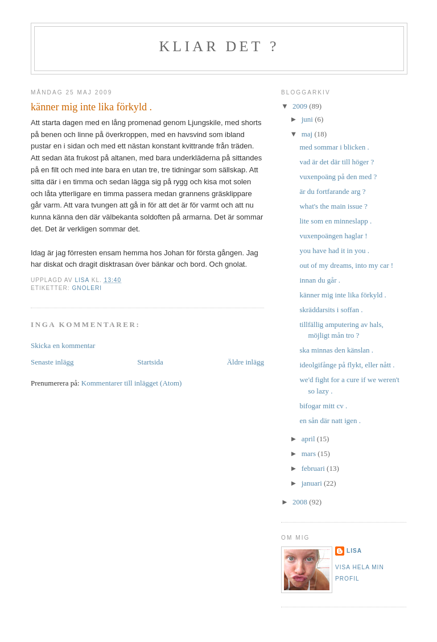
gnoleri (87, 288)
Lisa (354, 551)
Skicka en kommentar (63, 345)
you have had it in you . (334, 250)
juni (308, 119)
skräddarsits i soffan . (330, 309)
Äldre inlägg (245, 362)
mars (310, 453)
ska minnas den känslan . (336, 350)
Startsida (150, 362)
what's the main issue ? (333, 206)
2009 (300, 106)
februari (314, 468)
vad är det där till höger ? (336, 162)
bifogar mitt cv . (323, 405)
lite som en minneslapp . (335, 221)
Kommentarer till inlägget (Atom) (131, 383)
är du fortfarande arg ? (332, 191)
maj (308, 134)
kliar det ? (219, 46)
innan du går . (319, 280)
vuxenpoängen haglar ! (333, 235)
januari (313, 483)
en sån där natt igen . (330, 420)
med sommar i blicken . (334, 147)
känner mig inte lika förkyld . (342, 295)
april (309, 438)
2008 (300, 502)
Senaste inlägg (52, 362)
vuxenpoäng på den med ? (338, 176)
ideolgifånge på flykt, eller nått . (346, 365)
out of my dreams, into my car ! (346, 265)
